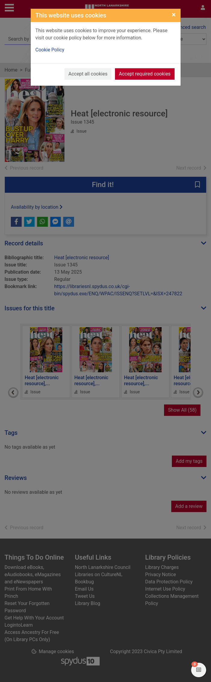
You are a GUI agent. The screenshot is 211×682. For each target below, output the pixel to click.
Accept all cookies (87, 74)
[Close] (174, 14)
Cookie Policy (50, 50)
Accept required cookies (145, 74)
